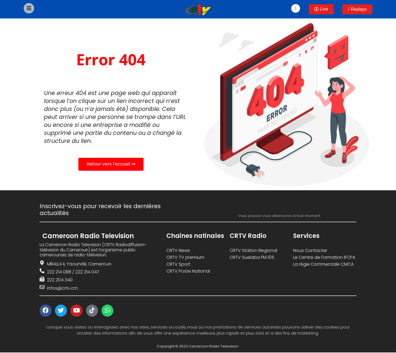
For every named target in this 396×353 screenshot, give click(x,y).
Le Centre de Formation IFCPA (324, 257)
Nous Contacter (310, 250)
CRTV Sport (178, 264)
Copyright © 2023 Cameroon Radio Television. (198, 346)
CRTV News (178, 250)
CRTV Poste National (188, 271)
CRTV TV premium (185, 257)
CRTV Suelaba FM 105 (252, 257)
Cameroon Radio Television (88, 235)
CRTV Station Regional (253, 250)
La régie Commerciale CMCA (323, 264)
